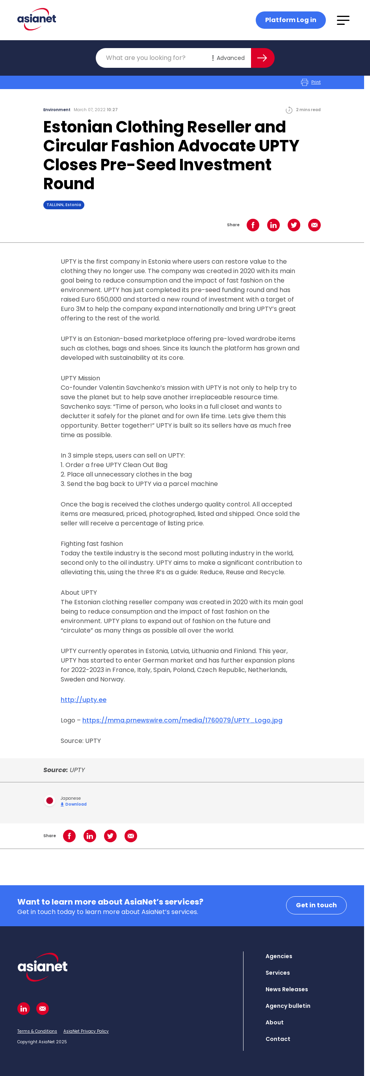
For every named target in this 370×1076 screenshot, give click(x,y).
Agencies (279, 956)
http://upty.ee (83, 699)
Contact (278, 1039)
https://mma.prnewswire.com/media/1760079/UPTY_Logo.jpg (182, 720)
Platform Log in (290, 19)
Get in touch (316, 905)
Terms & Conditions (37, 1031)
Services (278, 973)
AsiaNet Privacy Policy (86, 1031)
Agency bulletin (288, 1006)
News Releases (287, 989)
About (275, 1022)
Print (311, 82)
